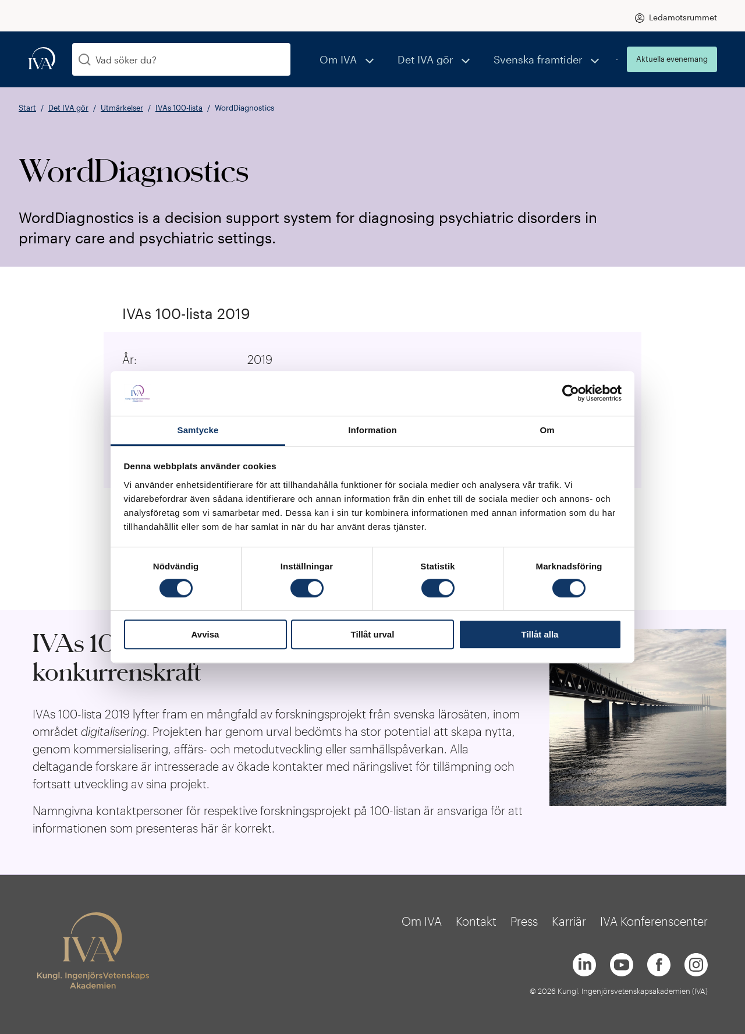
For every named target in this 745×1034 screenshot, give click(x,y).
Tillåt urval (373, 634)
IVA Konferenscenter (654, 921)
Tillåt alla (540, 634)
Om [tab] (547, 430)
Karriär (569, 921)
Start (27, 107)
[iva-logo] (42, 59)
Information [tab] (372, 430)
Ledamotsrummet (683, 17)
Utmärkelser (122, 107)
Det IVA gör (448, 59)
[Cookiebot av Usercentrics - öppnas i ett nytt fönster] (571, 393)
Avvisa (205, 634)
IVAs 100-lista (179, 107)
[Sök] (85, 60)
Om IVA (374, 59)
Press (524, 921)
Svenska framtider (547, 59)
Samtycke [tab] (198, 430)
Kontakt (476, 921)
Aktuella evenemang (672, 58)
